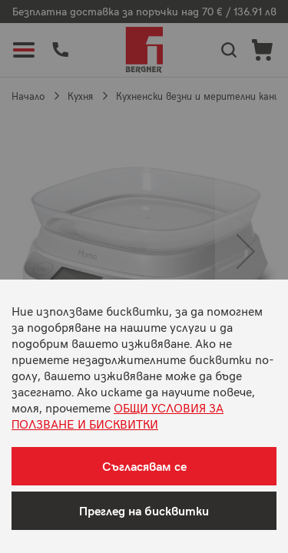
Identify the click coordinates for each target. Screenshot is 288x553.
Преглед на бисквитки (144, 510)
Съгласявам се (144, 466)
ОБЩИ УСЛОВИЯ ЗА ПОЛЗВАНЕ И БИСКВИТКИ (117, 415)
